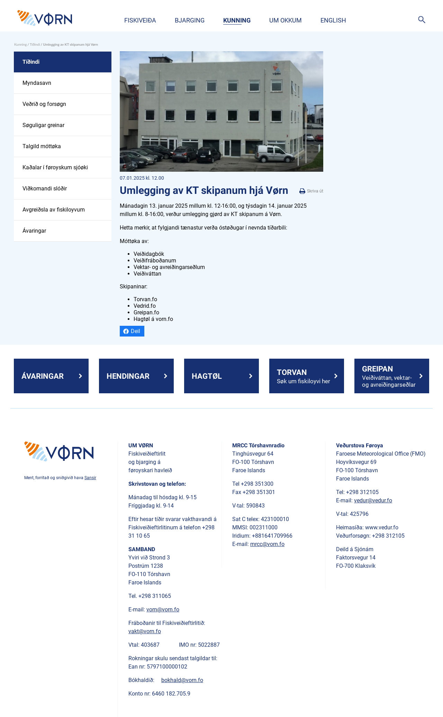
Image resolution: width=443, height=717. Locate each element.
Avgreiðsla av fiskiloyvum (53, 209)
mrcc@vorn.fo (267, 544)
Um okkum (285, 20)
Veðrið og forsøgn (44, 104)
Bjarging (190, 20)
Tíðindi (35, 44)
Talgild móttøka (41, 146)
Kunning (237, 20)
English (333, 20)
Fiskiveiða (140, 20)
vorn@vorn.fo (162, 609)
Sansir (90, 477)
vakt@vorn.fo (144, 631)
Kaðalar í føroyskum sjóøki (55, 167)
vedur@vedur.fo (373, 500)
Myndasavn (36, 83)
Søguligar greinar (43, 125)
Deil (135, 331)
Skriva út (311, 191)
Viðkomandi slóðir (44, 188)
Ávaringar (34, 230)
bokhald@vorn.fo (182, 680)
